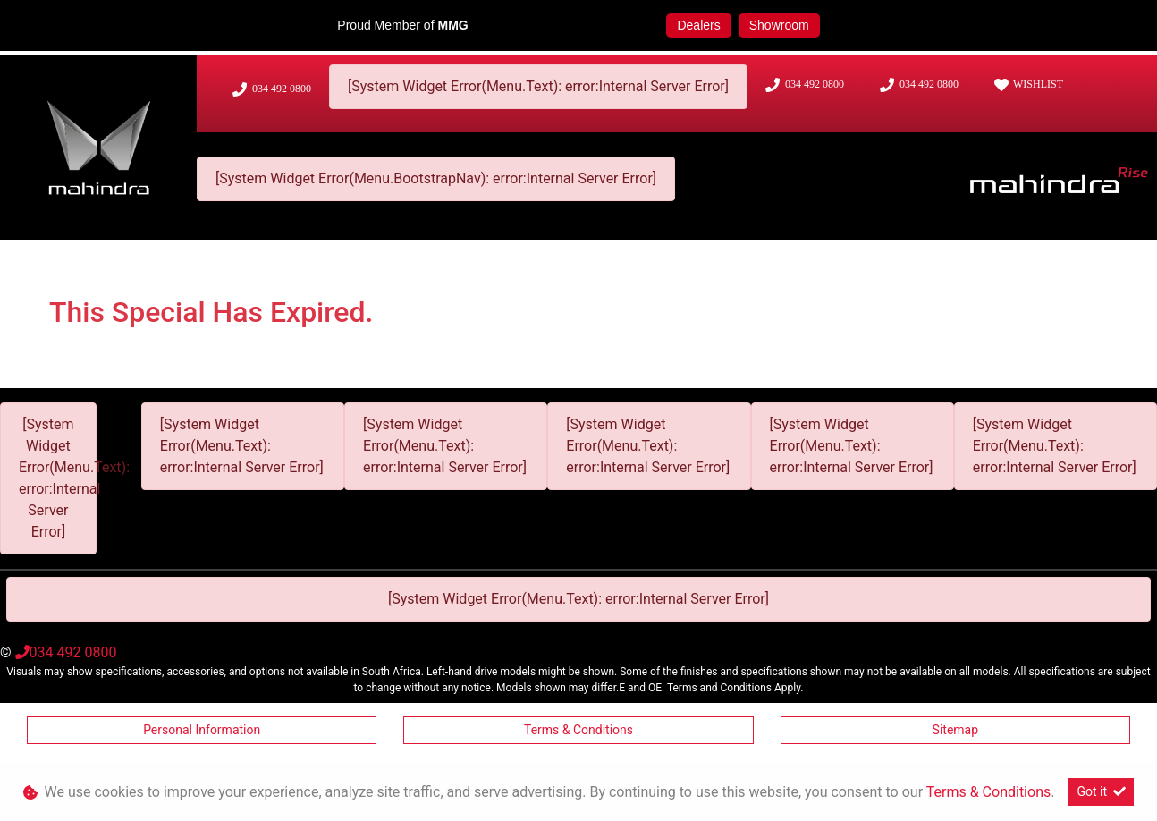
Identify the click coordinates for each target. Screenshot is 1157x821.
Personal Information (201, 730)
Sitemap (955, 730)
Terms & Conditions (578, 730)
